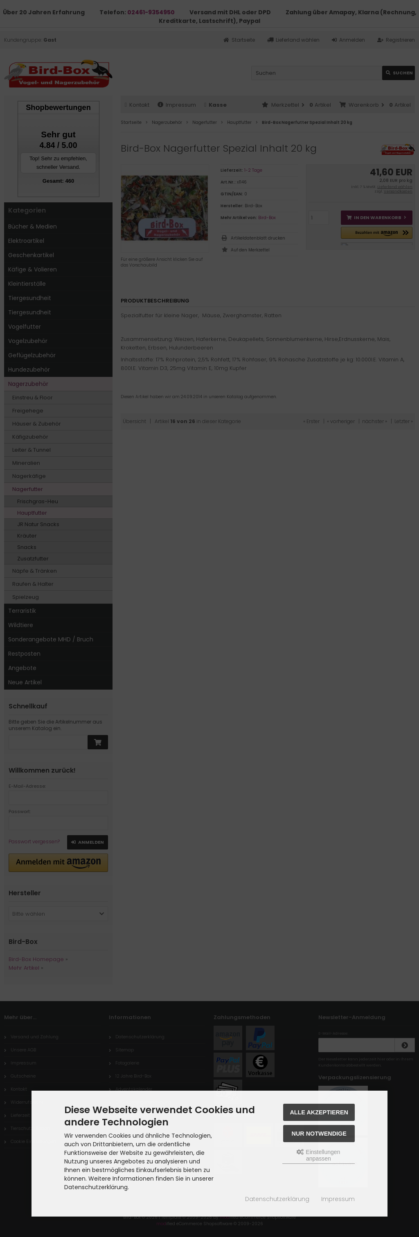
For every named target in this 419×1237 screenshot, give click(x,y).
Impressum (338, 1199)
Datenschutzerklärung (277, 1199)
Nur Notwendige (319, 1133)
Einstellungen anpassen (318, 1155)
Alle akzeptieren (319, 1112)
